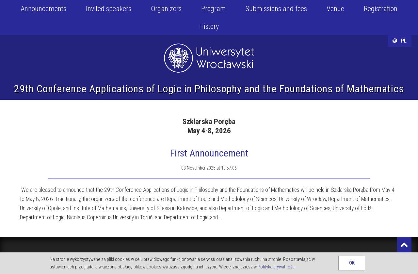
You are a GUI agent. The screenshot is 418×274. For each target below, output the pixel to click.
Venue (335, 9)
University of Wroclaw (209, 49)
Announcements (43, 9)
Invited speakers (108, 9)
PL (400, 41)
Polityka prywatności (277, 267)
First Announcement (209, 153)
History (209, 26)
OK (352, 263)
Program (213, 9)
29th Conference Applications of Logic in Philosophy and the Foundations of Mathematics (209, 88)
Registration (380, 9)
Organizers (166, 9)
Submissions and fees (276, 9)
